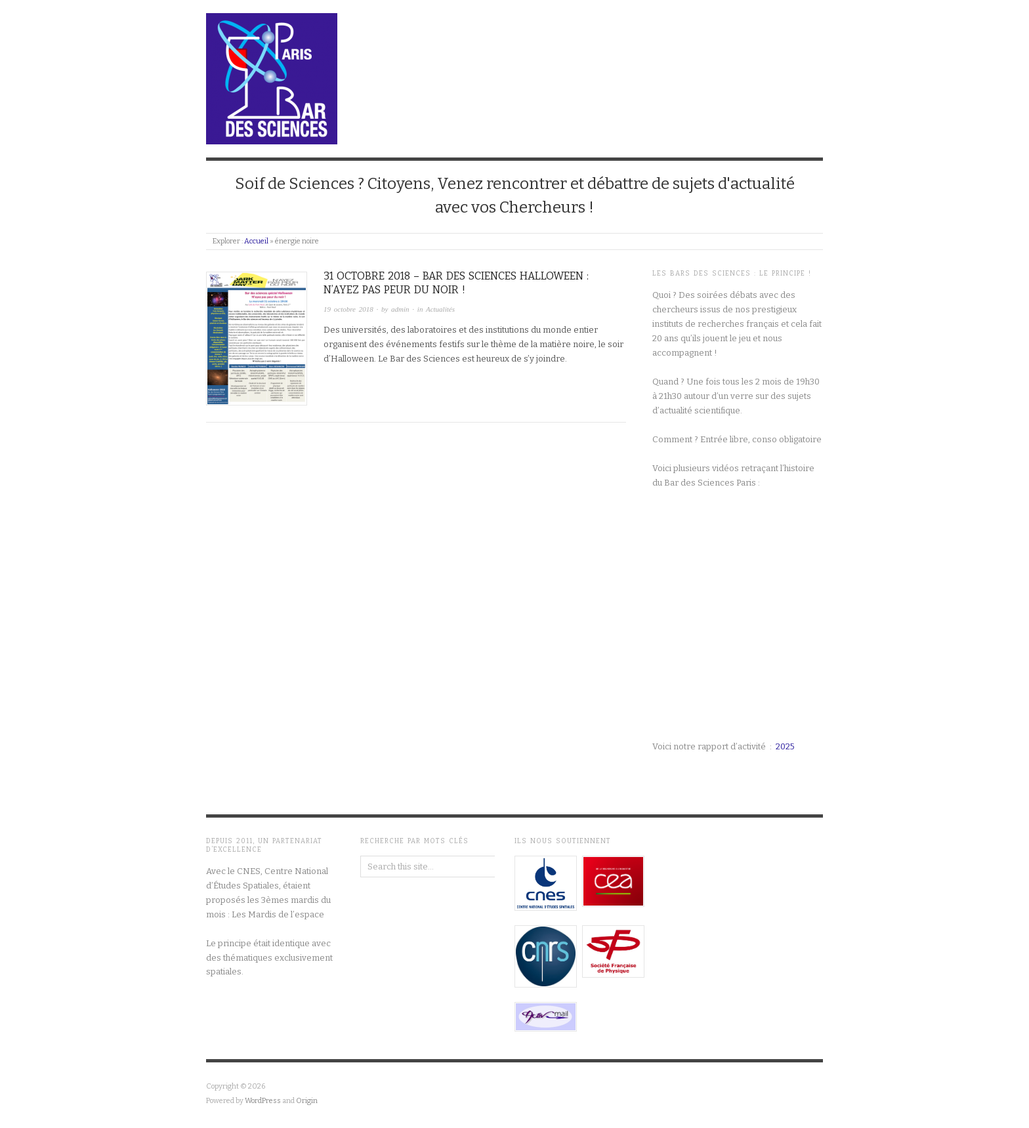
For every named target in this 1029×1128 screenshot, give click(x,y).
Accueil (256, 241)
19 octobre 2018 (348, 309)
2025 (785, 746)
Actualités (440, 309)
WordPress (263, 1101)
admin (400, 309)
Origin (307, 1101)
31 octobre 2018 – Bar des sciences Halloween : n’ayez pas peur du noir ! (456, 283)
